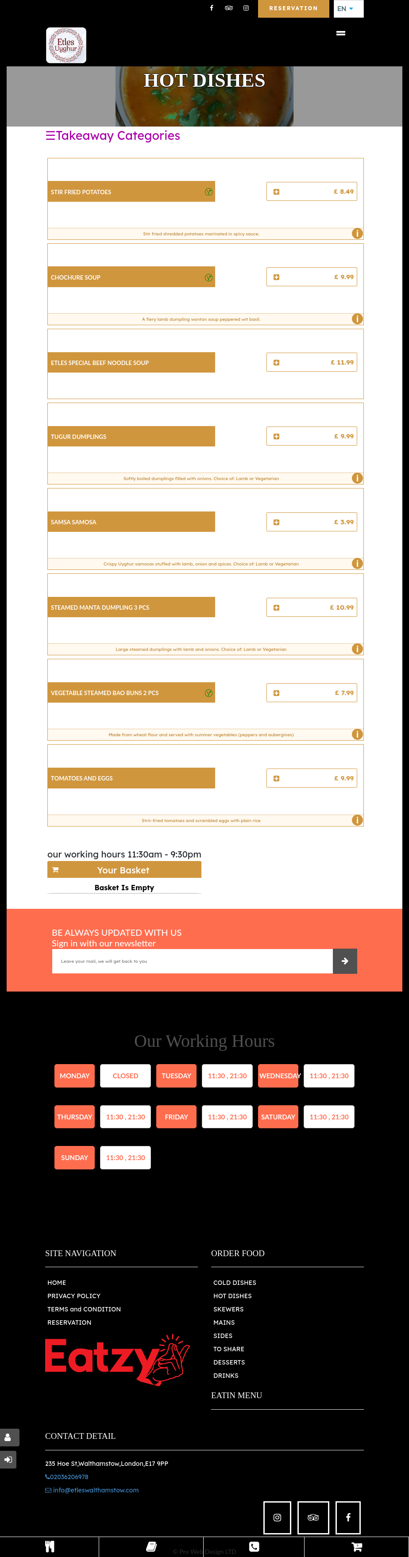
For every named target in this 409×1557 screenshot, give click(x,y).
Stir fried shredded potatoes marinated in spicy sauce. (251, 233)
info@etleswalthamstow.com (92, 1490)
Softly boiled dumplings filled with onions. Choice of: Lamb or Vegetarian (241, 478)
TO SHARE (228, 1349)
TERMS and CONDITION (84, 1309)
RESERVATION (69, 1322)
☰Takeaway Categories (112, 135)
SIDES (222, 1336)
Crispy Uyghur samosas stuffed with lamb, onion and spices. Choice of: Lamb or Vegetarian (231, 563)
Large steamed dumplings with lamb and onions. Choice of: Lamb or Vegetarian (237, 649)
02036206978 (67, 1477)
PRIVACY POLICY (73, 1296)
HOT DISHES (232, 1296)
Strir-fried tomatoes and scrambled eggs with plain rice (250, 820)
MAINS (224, 1322)
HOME (56, 1283)
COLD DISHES (234, 1283)
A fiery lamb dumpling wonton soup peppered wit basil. (250, 319)
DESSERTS (229, 1362)
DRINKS (226, 1376)
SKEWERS (228, 1309)
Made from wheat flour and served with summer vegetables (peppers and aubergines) (233, 734)
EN (345, 9)
